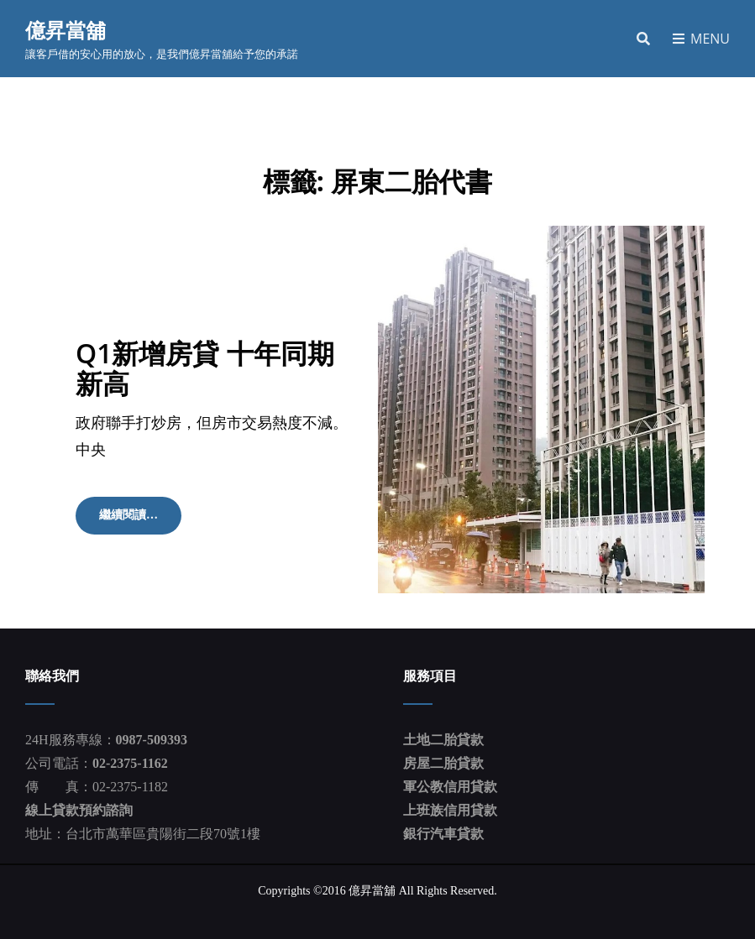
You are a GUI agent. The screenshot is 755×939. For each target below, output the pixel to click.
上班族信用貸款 (450, 810)
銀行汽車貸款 (443, 834)
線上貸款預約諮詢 (79, 810)
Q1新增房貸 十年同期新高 (205, 368)
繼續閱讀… (135, 520)
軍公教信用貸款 (450, 787)
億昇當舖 (65, 30)
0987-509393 (151, 740)
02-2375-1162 (130, 763)
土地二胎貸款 (443, 740)
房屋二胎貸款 (443, 763)
